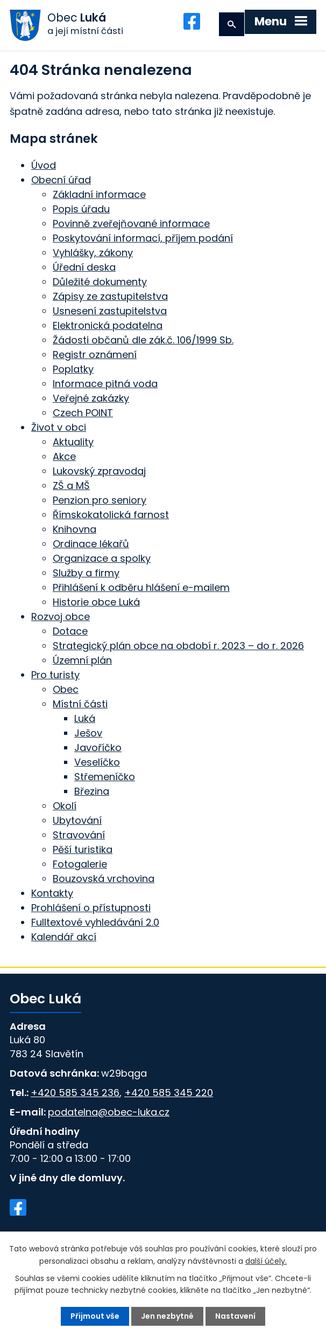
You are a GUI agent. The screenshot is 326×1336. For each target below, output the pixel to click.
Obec (66, 690)
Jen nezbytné (167, 1316)
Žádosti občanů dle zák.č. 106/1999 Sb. (143, 340)
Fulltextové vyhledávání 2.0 (95, 922)
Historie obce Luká (96, 602)
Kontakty (52, 893)
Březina (91, 791)
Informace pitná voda (105, 384)
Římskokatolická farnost (111, 515)
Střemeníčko (104, 777)
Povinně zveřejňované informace (131, 224)
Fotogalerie (80, 864)
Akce (64, 457)
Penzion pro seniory (99, 500)
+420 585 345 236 (75, 1092)
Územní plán (82, 660)
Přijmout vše (94, 1316)
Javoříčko (98, 748)
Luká (84, 719)
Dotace (70, 631)
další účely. (266, 1260)
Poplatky (73, 369)
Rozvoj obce (60, 617)
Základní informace (99, 195)
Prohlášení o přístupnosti (91, 908)
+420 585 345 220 (168, 1092)
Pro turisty (55, 675)
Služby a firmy (86, 573)
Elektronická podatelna (107, 326)
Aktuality (73, 442)
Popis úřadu (81, 209)
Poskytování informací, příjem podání (143, 238)
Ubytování (77, 821)
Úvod (43, 166)
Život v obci (58, 428)
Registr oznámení (95, 355)
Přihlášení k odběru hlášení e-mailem (141, 588)
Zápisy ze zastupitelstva (110, 297)
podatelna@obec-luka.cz (108, 1112)
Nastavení (235, 1316)
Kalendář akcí (63, 937)
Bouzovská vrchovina (103, 879)
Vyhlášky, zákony (93, 253)
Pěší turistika (82, 850)
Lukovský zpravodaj (99, 471)
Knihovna (74, 529)
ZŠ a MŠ (71, 486)
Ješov (88, 733)
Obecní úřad (61, 180)
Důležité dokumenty (100, 282)
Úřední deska (84, 267)
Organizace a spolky (102, 559)
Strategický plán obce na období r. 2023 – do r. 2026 (178, 646)
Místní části (80, 704)
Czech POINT (83, 413)
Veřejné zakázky (91, 398)
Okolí (64, 806)
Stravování (79, 835)
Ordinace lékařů (91, 544)
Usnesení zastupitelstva (110, 311)
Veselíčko (97, 762)
